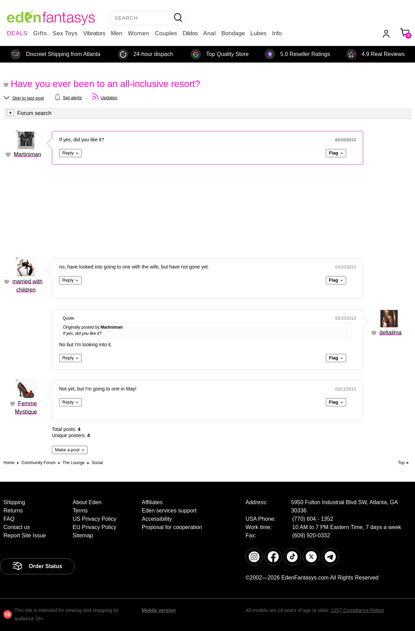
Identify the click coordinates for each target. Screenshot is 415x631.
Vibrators (94, 33)
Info (277, 33)
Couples (166, 33)
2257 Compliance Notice (357, 610)
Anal (209, 33)
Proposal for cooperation (172, 527)
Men (116, 33)
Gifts (40, 33)
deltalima (390, 333)
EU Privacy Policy (94, 527)
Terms (80, 511)
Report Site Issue (24, 535)
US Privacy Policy (94, 519)
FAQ (9, 519)
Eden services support (169, 511)
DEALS (17, 33)
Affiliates (152, 502)
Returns (13, 511)
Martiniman (27, 154)
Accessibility (157, 519)
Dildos (190, 33)
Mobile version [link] (159, 610)
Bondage (233, 33)
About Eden (87, 502)
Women (138, 33)
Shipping (14, 502)
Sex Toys (65, 33)
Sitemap (83, 535)
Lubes (258, 33)
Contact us (16, 527)
